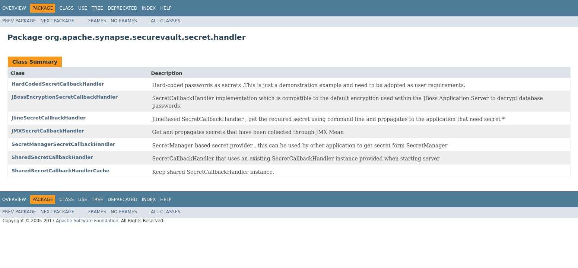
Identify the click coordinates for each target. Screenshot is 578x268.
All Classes (165, 20)
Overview (14, 8)
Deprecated (122, 8)
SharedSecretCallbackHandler (52, 157)
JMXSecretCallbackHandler (48, 131)
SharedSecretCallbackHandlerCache (60, 170)
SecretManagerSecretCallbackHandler (63, 144)
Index (149, 8)
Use (82, 8)
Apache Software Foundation (87, 220)
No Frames (124, 20)
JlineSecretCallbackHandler (49, 118)
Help (166, 8)
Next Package (57, 20)
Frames (97, 20)
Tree (97, 8)
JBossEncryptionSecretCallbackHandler (65, 97)
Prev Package (19, 20)
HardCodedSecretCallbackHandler (58, 84)
